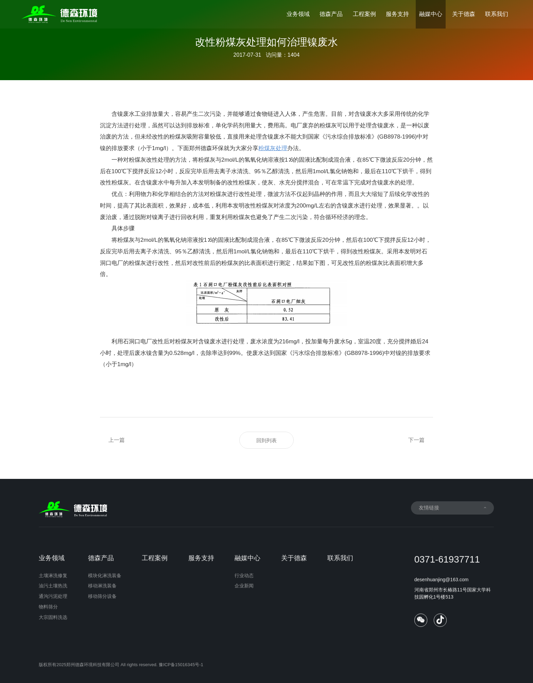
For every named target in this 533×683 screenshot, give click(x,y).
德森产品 (331, 14)
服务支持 (397, 14)
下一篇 (416, 440)
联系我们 (496, 14)
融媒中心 (430, 14)
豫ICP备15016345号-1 (181, 669)
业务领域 (298, 14)
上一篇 (116, 440)
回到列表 (266, 440)
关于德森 (463, 14)
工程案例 (364, 14)
